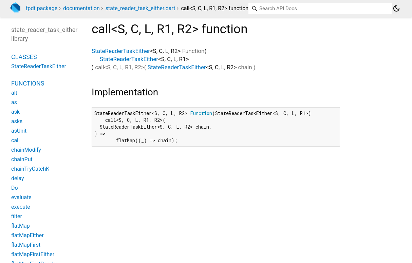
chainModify (26, 150)
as (14, 102)
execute (20, 207)
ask (15, 112)
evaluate (21, 197)
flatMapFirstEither (32, 254)
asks (16, 121)
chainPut (22, 159)
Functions (27, 83)
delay (17, 178)
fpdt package (41, 8)
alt (14, 93)
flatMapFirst (25, 245)
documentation (81, 8)
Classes (24, 56)
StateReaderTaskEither (121, 51)
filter (16, 216)
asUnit (18, 131)
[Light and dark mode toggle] (396, 8)
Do (14, 188)
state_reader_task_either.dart (140, 8)
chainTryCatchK (30, 169)
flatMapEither (27, 235)
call (15, 140)
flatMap (20, 226)
